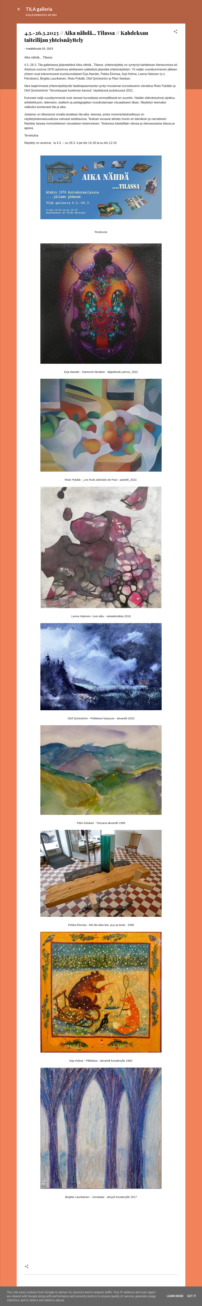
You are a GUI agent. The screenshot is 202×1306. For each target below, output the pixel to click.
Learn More (175, 1296)
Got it (191, 1296)
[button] (175, 32)
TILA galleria (39, 9)
